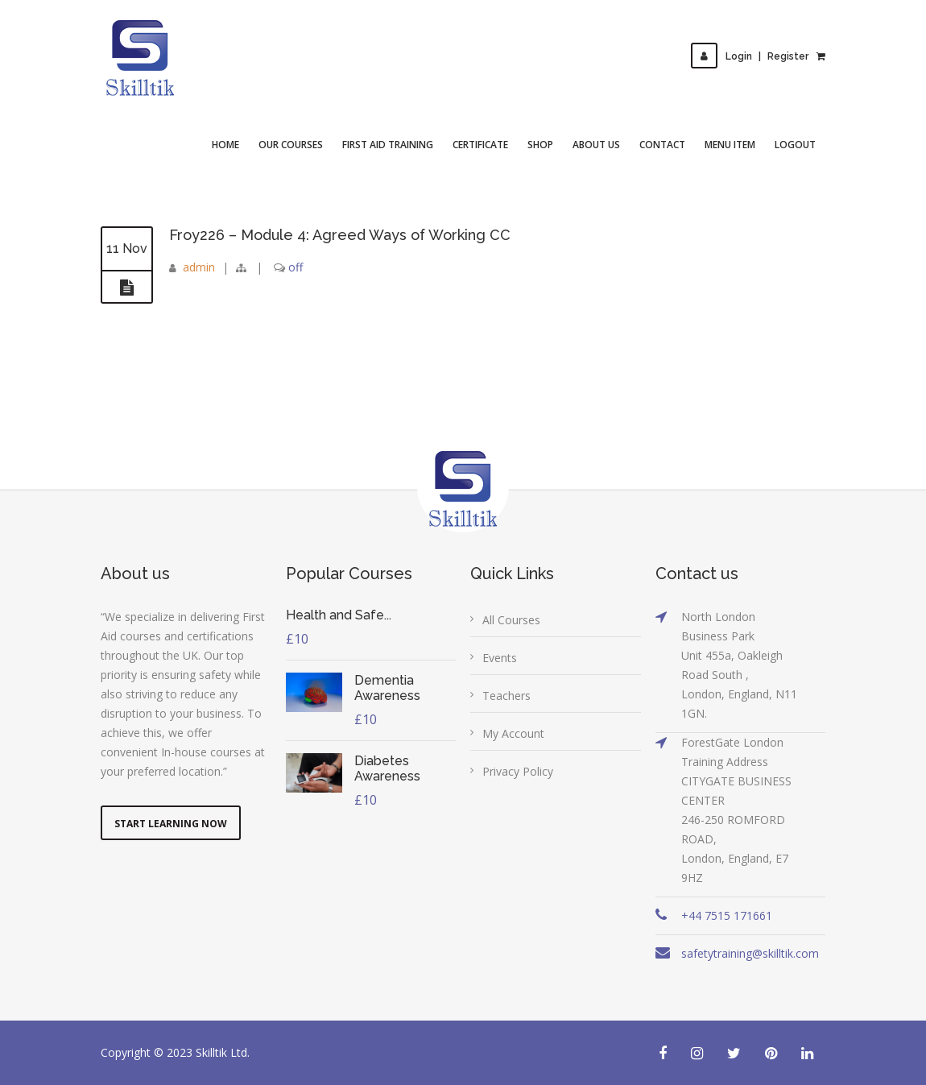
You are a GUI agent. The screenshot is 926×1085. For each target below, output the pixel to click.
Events (499, 657)
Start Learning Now (170, 823)
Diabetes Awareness (387, 768)
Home (225, 144)
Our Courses (290, 144)
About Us (596, 144)
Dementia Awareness (387, 688)
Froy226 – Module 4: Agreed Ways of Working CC (340, 234)
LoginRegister (749, 56)
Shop (540, 144)
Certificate (480, 144)
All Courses (511, 619)
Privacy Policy (517, 771)
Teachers (506, 695)
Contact (662, 144)
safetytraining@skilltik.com (750, 953)
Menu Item (730, 144)
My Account (513, 733)
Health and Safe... (338, 615)
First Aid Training (387, 144)
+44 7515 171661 (726, 915)
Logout (795, 144)
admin (199, 267)
